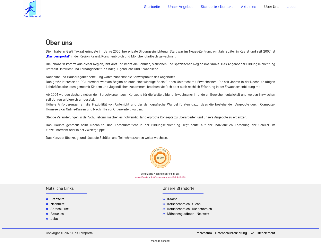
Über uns (271, 6)
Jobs (291, 6)
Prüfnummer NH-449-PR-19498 (168, 177)
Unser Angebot (180, 6)
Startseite (152, 6)
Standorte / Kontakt (217, 6)
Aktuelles (248, 6)
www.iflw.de (141, 177)
